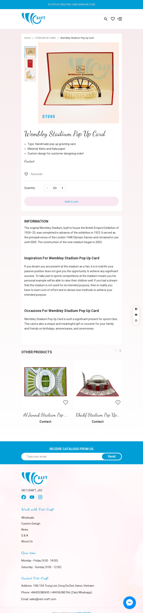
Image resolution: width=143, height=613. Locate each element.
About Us (27, 541)
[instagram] (40, 498)
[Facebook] (23, 498)
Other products (36, 352)
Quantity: (30, 187)
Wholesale (27, 517)
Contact (29, 161)
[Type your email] (71, 456)
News (24, 529)
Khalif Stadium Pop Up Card (101, 415)
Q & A (24, 535)
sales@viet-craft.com (42, 599)
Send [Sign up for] (111, 456)
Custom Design (30, 523)
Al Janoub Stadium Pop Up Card (51, 415)
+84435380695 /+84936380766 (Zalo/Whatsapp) (61, 592)
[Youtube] (32, 498)
